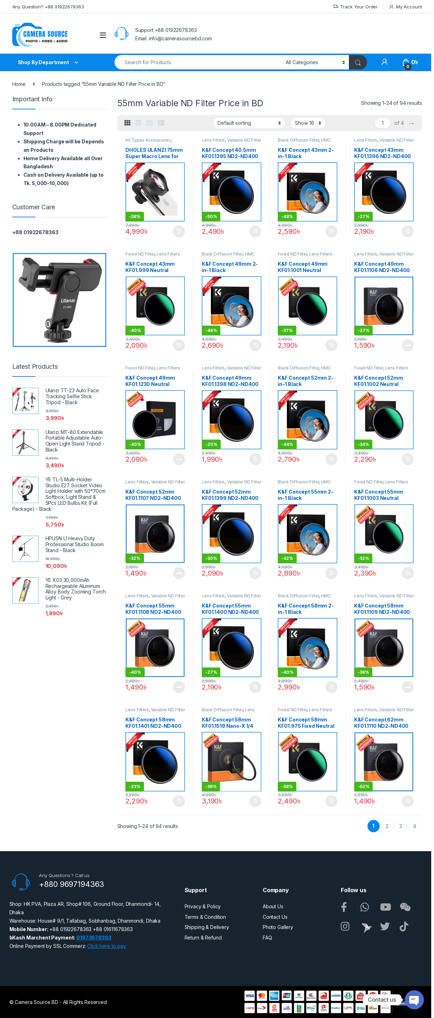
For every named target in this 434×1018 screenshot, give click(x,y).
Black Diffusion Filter (298, 140)
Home (19, 84)
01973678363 (93, 938)
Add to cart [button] (179, 231)
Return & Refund (203, 938)
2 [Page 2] (387, 826)
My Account (405, 7)
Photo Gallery (278, 927)
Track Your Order (355, 7)
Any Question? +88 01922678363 (48, 6)
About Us (273, 906)
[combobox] (198, 62)
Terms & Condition (205, 917)
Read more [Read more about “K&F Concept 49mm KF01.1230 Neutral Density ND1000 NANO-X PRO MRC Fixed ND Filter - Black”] (179, 459)
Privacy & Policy (203, 906)
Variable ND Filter (244, 140)
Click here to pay (106, 946)
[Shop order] (249, 123)
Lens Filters (213, 140)
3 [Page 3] (400, 826)
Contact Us (275, 917)
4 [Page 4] (414, 826)
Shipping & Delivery (207, 927)
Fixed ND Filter (139, 254)
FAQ (267, 938)
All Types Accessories (148, 140)
